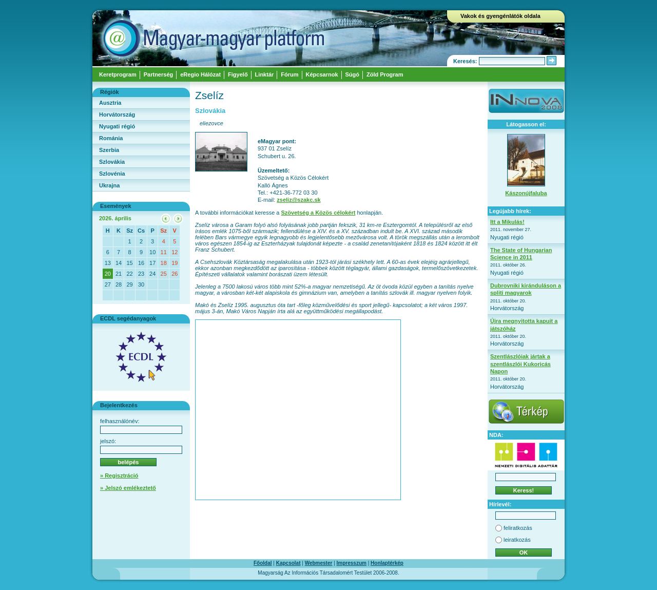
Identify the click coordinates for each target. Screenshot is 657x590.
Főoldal (263, 563)
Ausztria (110, 103)
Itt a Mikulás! (507, 222)
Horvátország (117, 114)
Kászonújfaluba (526, 193)
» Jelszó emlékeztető (128, 488)
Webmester (319, 563)
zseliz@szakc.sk (298, 200)
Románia (111, 138)
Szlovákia (112, 162)
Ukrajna (109, 185)
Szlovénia (112, 173)
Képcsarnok (322, 74)
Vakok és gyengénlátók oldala (500, 16)
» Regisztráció (119, 475)
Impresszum (351, 563)
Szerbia (109, 150)
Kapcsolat (288, 563)
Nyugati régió (117, 126)
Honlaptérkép (387, 563)
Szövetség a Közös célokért (318, 213)
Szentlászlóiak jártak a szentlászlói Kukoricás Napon (520, 363)
